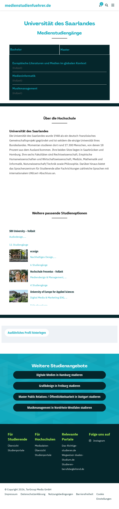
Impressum (11, 494)
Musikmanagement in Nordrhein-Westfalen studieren (59, 407)
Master (64, 49)
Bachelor (16, 49)
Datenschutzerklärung (33, 494)
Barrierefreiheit (84, 494)
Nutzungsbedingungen (60, 494)
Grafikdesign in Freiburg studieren (59, 386)
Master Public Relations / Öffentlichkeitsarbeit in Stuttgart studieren (59, 397)
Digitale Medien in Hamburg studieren (59, 375)
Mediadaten (41, 445)
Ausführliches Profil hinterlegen (27, 333)
